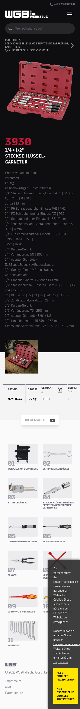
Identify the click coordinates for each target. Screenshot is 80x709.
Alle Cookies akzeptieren (65, 676)
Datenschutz (14, 693)
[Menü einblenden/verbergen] (70, 13)
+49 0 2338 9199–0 (62, 4)
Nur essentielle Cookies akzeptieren (65, 694)
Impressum (13, 681)
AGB (8, 687)
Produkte (11, 40)
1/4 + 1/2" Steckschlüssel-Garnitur (27, 50)
